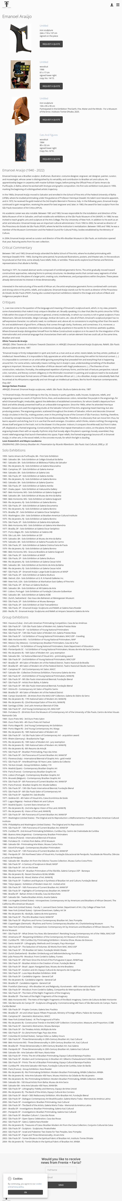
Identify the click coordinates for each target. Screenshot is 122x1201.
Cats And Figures (49, 134)
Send (61, 1185)
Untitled (44, 25)
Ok (25, 1192)
